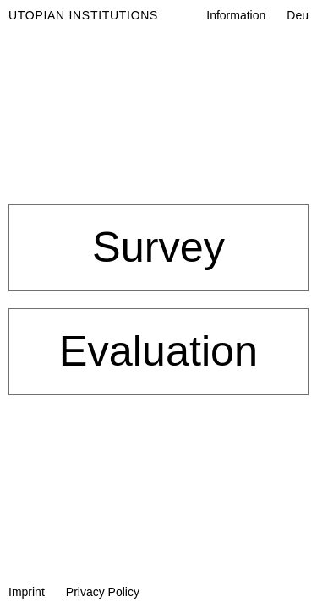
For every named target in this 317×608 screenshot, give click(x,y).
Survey (158, 247)
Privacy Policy (102, 592)
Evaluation (158, 351)
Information (235, 15)
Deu (298, 15)
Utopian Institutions (83, 15)
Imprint (26, 592)
